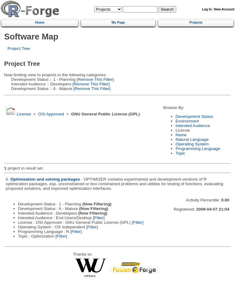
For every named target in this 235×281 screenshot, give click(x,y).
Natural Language (192, 139)
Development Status (194, 116)
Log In (206, 9)
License (24, 114)
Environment (187, 121)
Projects (196, 22)
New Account (224, 9)
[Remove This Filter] (94, 79)
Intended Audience (193, 125)
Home (39, 22)
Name (181, 135)
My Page (118, 22)
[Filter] (98, 217)
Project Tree (19, 48)
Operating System (192, 144)
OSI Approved (51, 114)
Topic (180, 153)
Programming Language (198, 148)
